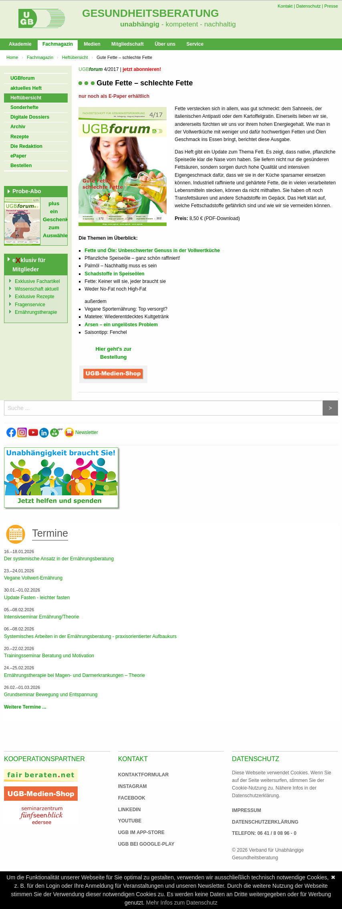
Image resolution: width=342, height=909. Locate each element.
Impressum (246, 810)
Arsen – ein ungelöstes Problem (121, 324)
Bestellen (21, 165)
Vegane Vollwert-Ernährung (33, 578)
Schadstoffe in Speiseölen (114, 274)
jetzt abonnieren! (142, 69)
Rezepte (19, 136)
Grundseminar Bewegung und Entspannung (51, 694)
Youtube (130, 821)
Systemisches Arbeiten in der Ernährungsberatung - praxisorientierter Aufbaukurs (90, 636)
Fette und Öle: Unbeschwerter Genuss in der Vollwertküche (152, 250)
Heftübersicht (75, 57)
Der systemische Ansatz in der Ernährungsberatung (59, 559)
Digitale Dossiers (29, 117)
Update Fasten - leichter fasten (37, 597)
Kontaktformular (143, 775)
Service (194, 44)
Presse (331, 6)
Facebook (131, 798)
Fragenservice (30, 304)
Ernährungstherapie (36, 312)
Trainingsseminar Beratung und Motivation (49, 656)
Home (12, 57)
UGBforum (22, 78)
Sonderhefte (24, 107)
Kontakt (285, 6)
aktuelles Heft (26, 88)
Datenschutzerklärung (265, 822)
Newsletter (81, 432)
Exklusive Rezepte (34, 296)
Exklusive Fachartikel (37, 281)
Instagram (132, 786)
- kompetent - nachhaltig (197, 24)
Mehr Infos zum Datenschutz (181, 902)
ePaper (18, 156)
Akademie (20, 44)
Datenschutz (308, 6)
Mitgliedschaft (127, 44)
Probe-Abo (26, 191)
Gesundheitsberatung (150, 13)
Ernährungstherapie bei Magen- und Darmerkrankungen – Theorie (74, 675)
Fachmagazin (57, 44)
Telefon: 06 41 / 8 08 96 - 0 (264, 833)
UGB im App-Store (138, 832)
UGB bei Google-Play (138, 844)
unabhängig (139, 24)
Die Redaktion (26, 146)
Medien (92, 44)
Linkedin (129, 809)
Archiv (17, 126)
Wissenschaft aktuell (36, 289)
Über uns (165, 44)
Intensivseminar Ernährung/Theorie (41, 617)
